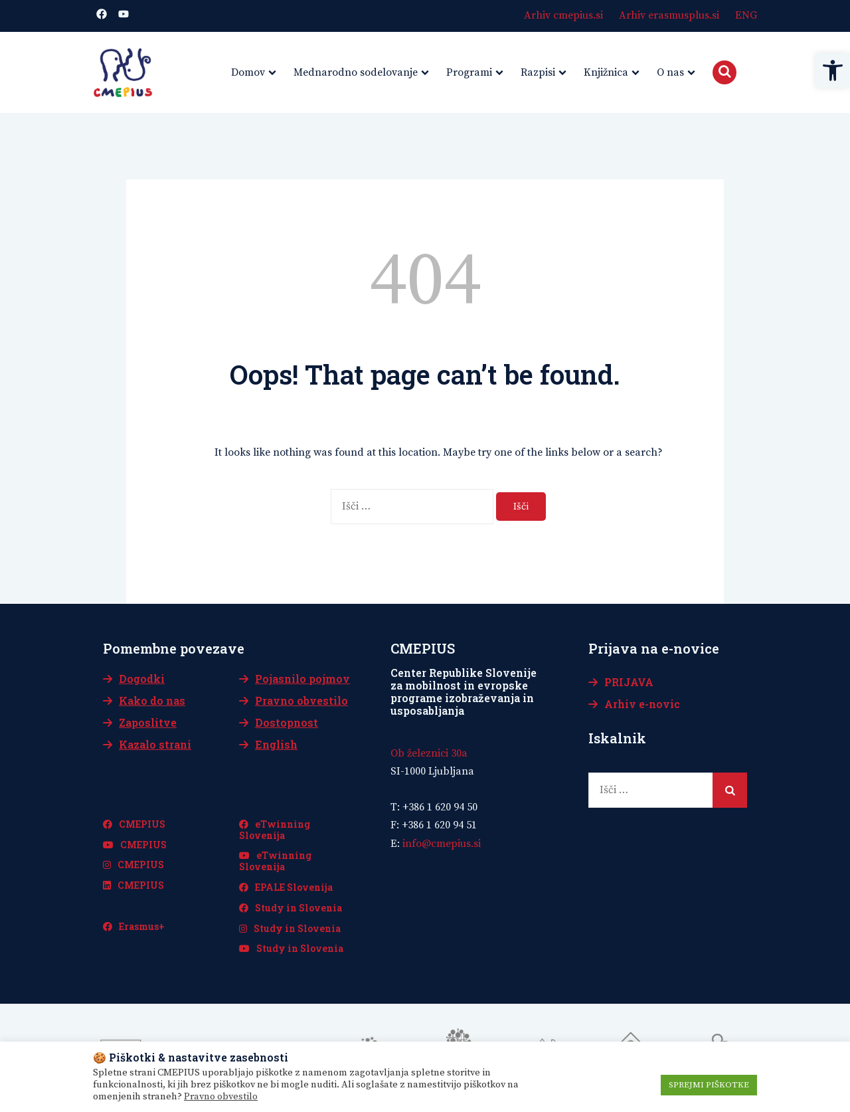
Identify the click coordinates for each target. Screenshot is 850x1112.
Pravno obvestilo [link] (301, 700)
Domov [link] (248, 72)
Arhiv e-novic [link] (642, 704)
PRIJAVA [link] (628, 682)
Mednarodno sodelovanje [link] (356, 72)
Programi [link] (469, 72)
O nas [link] (670, 72)
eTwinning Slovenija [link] (274, 830)
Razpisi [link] (538, 72)
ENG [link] (746, 15)
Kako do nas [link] (152, 700)
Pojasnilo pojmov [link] (302, 679)
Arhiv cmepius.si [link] (563, 15)
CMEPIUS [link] (134, 824)
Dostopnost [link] (286, 722)
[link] (832, 70)
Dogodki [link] (142, 679)
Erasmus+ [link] (134, 926)
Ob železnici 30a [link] (429, 753)
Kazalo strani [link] (155, 744)
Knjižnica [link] (606, 72)
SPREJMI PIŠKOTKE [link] (709, 1084)
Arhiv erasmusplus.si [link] (669, 15)
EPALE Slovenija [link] (286, 887)
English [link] (276, 744)
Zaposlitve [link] (148, 722)
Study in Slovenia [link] (290, 907)
